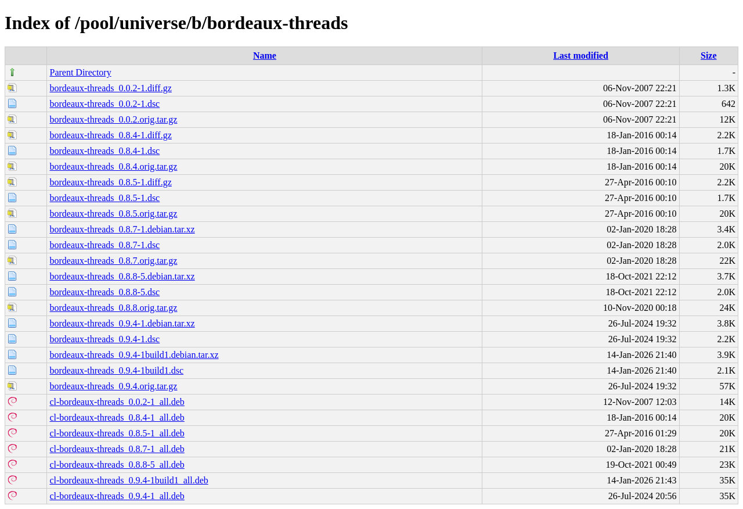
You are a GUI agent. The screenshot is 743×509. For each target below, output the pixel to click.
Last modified (580, 55)
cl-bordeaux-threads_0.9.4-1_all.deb (116, 496)
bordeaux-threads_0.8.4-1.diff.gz (110, 135)
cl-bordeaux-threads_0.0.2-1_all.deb (116, 402)
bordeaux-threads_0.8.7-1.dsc (104, 245)
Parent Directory (80, 72)
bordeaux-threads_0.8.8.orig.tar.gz (113, 308)
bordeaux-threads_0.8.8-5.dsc (104, 292)
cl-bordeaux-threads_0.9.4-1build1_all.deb (128, 480)
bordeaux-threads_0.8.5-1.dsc (104, 198)
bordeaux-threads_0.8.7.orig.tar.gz (113, 261)
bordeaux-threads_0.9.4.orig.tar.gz (113, 386)
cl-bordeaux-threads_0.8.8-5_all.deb (116, 464)
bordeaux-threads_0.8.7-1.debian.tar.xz (121, 229)
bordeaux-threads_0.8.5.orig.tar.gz (113, 213)
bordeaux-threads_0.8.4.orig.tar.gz (113, 166)
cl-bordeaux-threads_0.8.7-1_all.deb (116, 449)
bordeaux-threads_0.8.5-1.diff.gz (110, 182)
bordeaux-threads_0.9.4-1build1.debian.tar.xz (133, 355)
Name (264, 55)
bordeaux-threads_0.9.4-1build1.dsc (116, 370)
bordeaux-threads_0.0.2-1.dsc (104, 104)
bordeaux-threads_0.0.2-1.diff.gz (110, 88)
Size (709, 55)
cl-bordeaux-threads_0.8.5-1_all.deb (116, 433)
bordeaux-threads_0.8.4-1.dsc (104, 151)
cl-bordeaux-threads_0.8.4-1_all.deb (116, 417)
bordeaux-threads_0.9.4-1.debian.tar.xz (121, 323)
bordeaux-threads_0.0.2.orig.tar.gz (113, 119)
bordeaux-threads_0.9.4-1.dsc (104, 339)
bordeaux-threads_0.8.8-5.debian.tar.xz (121, 276)
